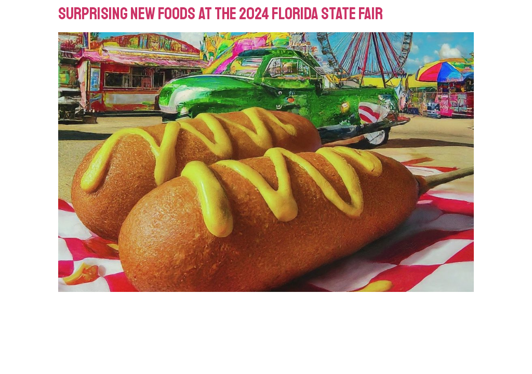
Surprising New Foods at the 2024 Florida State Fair (220, 14)
